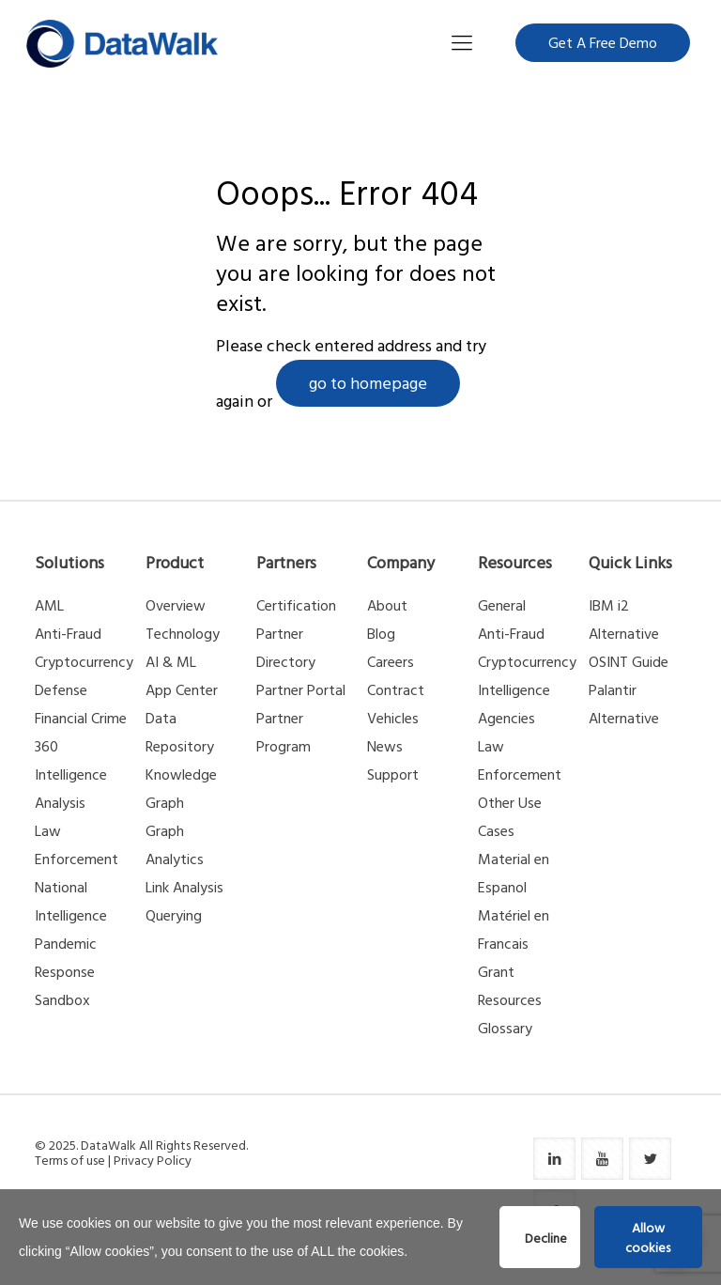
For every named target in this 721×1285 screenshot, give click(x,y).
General (502, 605)
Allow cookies (647, 1237)
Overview (176, 605)
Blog (381, 633)
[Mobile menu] (462, 42)
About (387, 605)
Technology (183, 633)
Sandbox (62, 999)
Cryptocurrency (84, 661)
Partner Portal (300, 689)
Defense (61, 689)
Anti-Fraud (68, 633)
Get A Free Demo (602, 42)
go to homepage (368, 382)
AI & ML (171, 661)
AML (49, 605)
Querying (174, 915)
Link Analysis (184, 886)
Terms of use (70, 1159)
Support (393, 774)
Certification (296, 605)
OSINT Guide (628, 661)
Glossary (505, 1027)
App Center (182, 689)
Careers (390, 661)
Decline (546, 1237)
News (385, 746)
